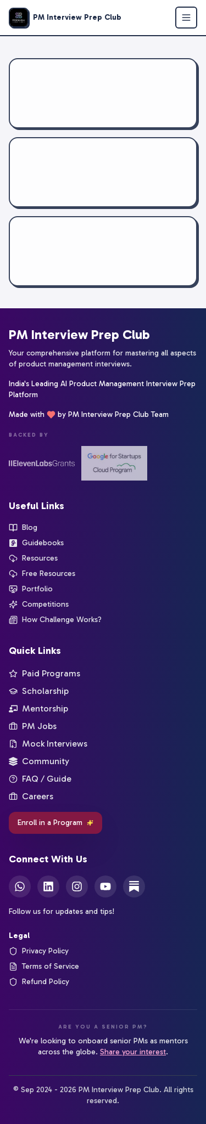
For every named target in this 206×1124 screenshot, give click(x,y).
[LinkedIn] (48, 886)
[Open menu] (186, 18)
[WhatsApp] (20, 886)
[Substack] (134, 886)
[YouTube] (105, 886)
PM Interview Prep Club (79, 334)
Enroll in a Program (55, 822)
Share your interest (133, 1052)
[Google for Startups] (114, 463)
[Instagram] (77, 886)
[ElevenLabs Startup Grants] (42, 463)
